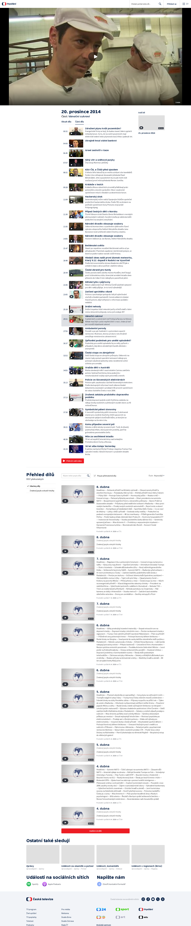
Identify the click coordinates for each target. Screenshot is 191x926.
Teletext (29, 921)
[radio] (41, 486)
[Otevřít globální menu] (185, 4)
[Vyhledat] (88, 476)
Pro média (65, 909)
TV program (31, 909)
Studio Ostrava (67, 921)
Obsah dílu (66, 121)
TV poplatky (31, 917)
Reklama (65, 913)
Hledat (159, 4)
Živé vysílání (31, 913)
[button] (95, 56)
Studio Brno (66, 917)
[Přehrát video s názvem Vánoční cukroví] (95, 56)
